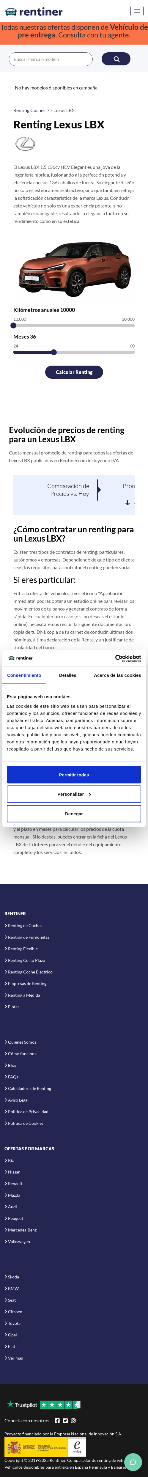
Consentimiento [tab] (24, 675)
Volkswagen (19, 1241)
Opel (12, 1334)
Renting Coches (29, 110)
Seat (12, 1300)
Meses (24, 336)
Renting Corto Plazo (26, 960)
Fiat (11, 1346)
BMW (13, 1288)
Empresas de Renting (27, 983)
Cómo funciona (22, 1053)
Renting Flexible (23, 948)
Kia (11, 1160)
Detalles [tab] (67, 675)
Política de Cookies (25, 1123)
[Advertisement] (74, 405)
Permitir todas (74, 774)
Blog (12, 1065)
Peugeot (15, 1218)
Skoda (13, 1276)
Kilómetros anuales (44, 309)
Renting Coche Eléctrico (30, 971)
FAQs (13, 1076)
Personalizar (74, 794)
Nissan (14, 1171)
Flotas (13, 1006)
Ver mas (15, 1357)
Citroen (15, 1311)
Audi (12, 1206)
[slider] (13, 325)
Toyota (14, 1323)
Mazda (14, 1195)
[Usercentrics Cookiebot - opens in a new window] (115, 658)
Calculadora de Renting (29, 1088)
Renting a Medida (24, 995)
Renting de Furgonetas (28, 937)
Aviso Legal (18, 1099)
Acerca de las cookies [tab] (117, 675)
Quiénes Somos (22, 1042)
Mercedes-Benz (22, 1229)
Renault (15, 1183)
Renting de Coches (25, 925)
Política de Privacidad (28, 1111)
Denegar (74, 813)
